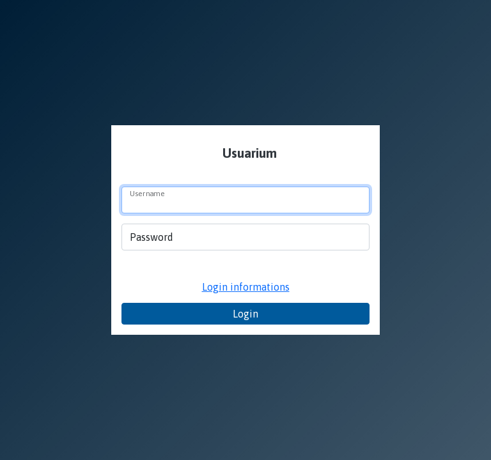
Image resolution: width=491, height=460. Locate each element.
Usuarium (248, 153)
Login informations (246, 287)
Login (245, 313)
